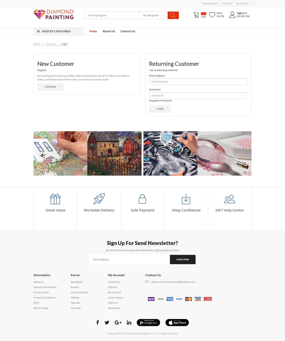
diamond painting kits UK (139, 333)
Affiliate (75, 297)
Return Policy (41, 308)
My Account (114, 292)
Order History (115, 297)
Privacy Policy (41, 292)
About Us (39, 282)
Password (154, 89)
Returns (112, 287)
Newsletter (77, 282)
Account (50, 43)
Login (64, 43)
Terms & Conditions (45, 297)
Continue (50, 86)
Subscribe (182, 259)
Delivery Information (45, 287)
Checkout (227, 3)
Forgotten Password (160, 100)
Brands (75, 287)
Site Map (76, 308)
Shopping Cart (209, 3)
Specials (75, 302)
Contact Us (114, 282)
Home (37, 43)
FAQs (36, 302)
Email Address (157, 75)
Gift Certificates (79, 292)
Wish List (113, 302)
